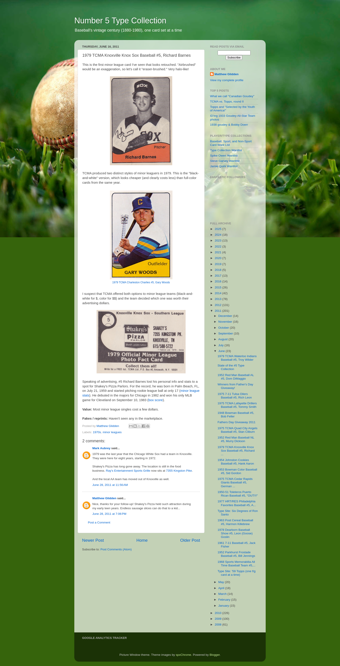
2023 (218, 240)
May (221, 582)
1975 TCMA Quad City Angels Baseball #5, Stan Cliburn (237, 430)
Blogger (215, 654)
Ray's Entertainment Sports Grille (128, 470)
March (222, 594)
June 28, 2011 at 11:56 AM (110, 485)
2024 (218, 234)
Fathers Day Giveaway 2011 (236, 422)
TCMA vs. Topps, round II (227, 101)
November (225, 321)
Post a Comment (99, 522)
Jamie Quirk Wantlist (223, 166)
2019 (218, 264)
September (226, 333)
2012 (218, 305)
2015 (218, 287)
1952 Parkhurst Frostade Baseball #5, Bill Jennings (236, 554)
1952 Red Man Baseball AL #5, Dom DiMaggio (236, 376)
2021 (218, 252)
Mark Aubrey (101, 448)
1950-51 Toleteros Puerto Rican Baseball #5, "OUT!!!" (238, 493)
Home (142, 540)
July (221, 345)
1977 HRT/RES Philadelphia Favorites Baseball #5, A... (237, 503)
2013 (218, 299)
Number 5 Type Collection (120, 20)
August (223, 339)
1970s (97, 432)
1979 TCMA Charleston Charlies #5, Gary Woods (141, 282)
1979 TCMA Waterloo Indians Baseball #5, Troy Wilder (237, 357)
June (222, 351)
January (224, 605)
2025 (218, 229)
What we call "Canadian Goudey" (232, 96)
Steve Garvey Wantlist (225, 161)
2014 (218, 293)
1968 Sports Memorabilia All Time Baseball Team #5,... (236, 563)
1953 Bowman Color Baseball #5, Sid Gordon (237, 471)
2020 (218, 258)
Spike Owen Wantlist (224, 155)
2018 (218, 270)
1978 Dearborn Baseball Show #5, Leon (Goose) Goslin (235, 533)
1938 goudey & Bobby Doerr (229, 124)
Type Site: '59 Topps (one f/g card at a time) (236, 572)
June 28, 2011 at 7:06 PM (109, 513)
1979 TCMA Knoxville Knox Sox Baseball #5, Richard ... (236, 450)
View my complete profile (226, 80)
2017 (218, 275)
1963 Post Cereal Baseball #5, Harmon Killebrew (235, 522)
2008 (218, 624)
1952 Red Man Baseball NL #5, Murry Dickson (236, 439)
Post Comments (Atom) (116, 549)
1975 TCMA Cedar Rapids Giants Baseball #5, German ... (235, 482)
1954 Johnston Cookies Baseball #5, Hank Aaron (236, 461)
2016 (218, 281)
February (224, 599)
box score (155, 400)
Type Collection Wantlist (226, 150)
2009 (218, 618)
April (221, 588)
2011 (218, 310)
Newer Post (93, 540)
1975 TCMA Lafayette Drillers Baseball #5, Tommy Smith (237, 405)
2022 (218, 246)
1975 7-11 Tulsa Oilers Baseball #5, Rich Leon (235, 395)
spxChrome (183, 654)
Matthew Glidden (104, 498)
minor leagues (112, 432)
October (224, 327)
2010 (218, 613)
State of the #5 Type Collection (231, 367)
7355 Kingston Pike (179, 470)
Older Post (190, 540)
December (225, 316)
